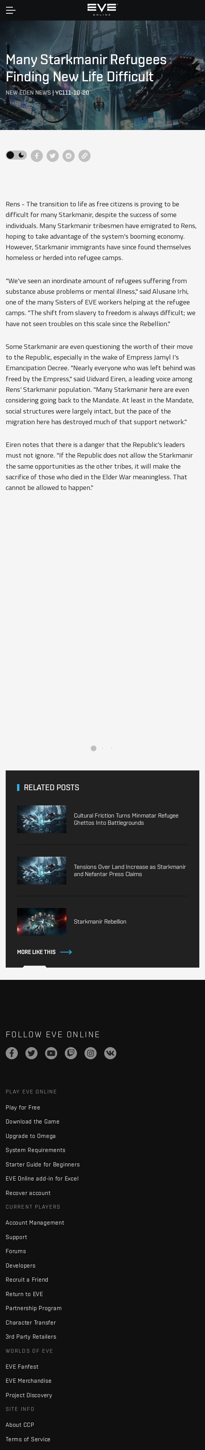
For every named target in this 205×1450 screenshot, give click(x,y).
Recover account (28, 1193)
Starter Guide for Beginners (43, 1164)
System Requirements (35, 1150)
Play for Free (23, 1107)
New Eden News (28, 92)
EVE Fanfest (22, 1366)
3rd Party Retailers (31, 1336)
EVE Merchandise (29, 1380)
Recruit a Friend (27, 1279)
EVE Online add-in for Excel (42, 1178)
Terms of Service (28, 1439)
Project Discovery (29, 1395)
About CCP (20, 1424)
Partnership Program (34, 1308)
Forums (16, 1251)
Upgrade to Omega (31, 1136)
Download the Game (33, 1121)
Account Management (35, 1222)
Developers (21, 1265)
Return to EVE (24, 1294)
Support (16, 1237)
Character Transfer (31, 1322)
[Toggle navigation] (11, 10)
